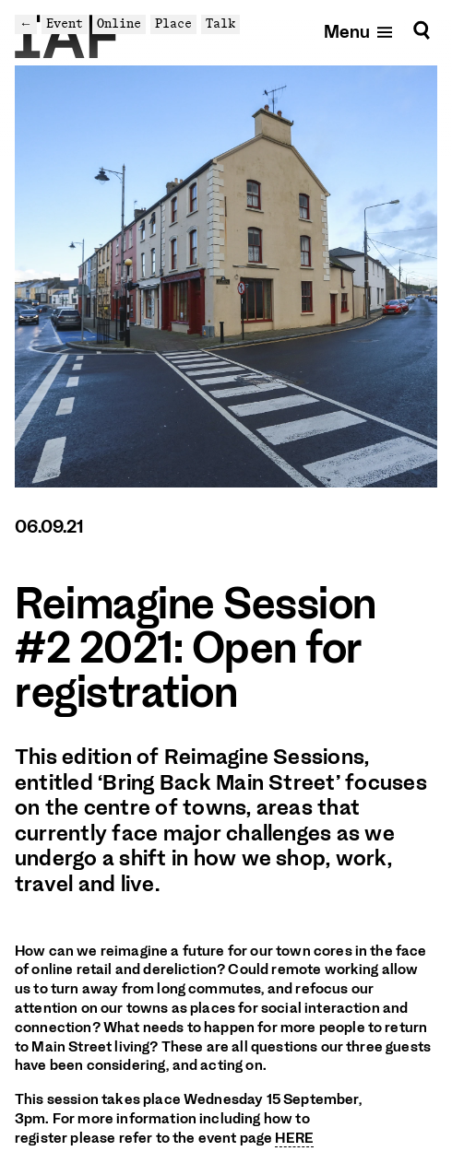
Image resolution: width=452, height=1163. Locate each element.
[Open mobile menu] (359, 31)
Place (173, 23)
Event (64, 23)
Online (119, 23)
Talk (220, 23)
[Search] (421, 31)
